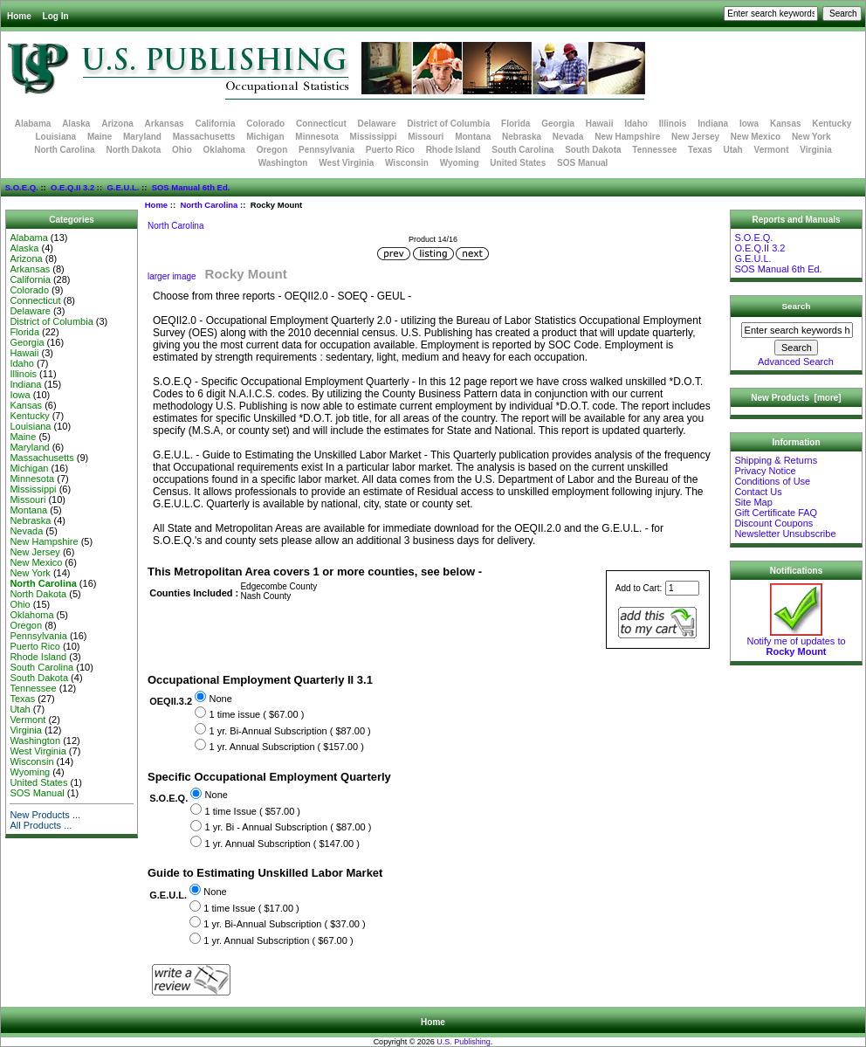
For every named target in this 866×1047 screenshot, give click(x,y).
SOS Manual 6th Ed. (191, 187)
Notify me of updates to (795, 642)
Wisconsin (407, 163)
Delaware (377, 123)
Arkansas (164, 123)
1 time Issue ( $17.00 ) (251, 908)
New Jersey (695, 136)
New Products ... (45, 814)
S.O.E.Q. (21, 187)
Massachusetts (204, 136)
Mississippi (373, 136)
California (215, 123)
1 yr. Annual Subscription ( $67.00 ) (278, 940)
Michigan (265, 136)
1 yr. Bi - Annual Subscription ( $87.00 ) (288, 828)
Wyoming (459, 163)
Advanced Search (796, 361)
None (220, 698)
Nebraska (521, 136)
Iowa (749, 123)
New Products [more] (796, 398)
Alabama (33, 123)
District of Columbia (448, 123)
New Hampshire (627, 136)
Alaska (76, 123)
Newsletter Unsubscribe (784, 533)
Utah (733, 150)
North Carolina (208, 205)
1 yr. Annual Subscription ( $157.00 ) (286, 746)
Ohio (182, 150)
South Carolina (522, 150)
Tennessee (654, 150)
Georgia (557, 123)
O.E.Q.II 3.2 (72, 187)
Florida (515, 123)
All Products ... (41, 825)
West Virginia (346, 163)
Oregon (272, 150)
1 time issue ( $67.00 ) (256, 714)
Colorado (265, 123)
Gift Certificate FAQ (775, 512)
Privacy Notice (764, 470)
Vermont (771, 150)
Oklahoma (224, 150)
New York (811, 136)
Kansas (785, 123)
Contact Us (757, 491)
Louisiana (55, 136)
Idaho (636, 123)
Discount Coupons (773, 523)
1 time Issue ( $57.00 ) (252, 811)
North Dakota (133, 150)
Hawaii (600, 123)
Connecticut (321, 123)
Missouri (425, 136)
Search (796, 306)
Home (19, 16)
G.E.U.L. (123, 187)
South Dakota (593, 150)
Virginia (816, 150)
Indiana (713, 123)
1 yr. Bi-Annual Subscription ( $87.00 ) (289, 731)
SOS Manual (582, 163)
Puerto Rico (390, 150)
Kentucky (831, 123)
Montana (473, 136)
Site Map (753, 502)
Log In (56, 16)
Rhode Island (453, 150)
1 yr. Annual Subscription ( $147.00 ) (282, 843)
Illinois (673, 123)
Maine (99, 136)
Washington (283, 163)
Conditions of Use (772, 481)
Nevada (568, 136)
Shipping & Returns (775, 460)
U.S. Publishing (463, 1041)
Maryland (142, 136)
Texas (700, 150)
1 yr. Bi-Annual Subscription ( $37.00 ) (284, 924)
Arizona (117, 123)
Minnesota (316, 136)
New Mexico (755, 136)
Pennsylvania (326, 150)
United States (518, 163)
